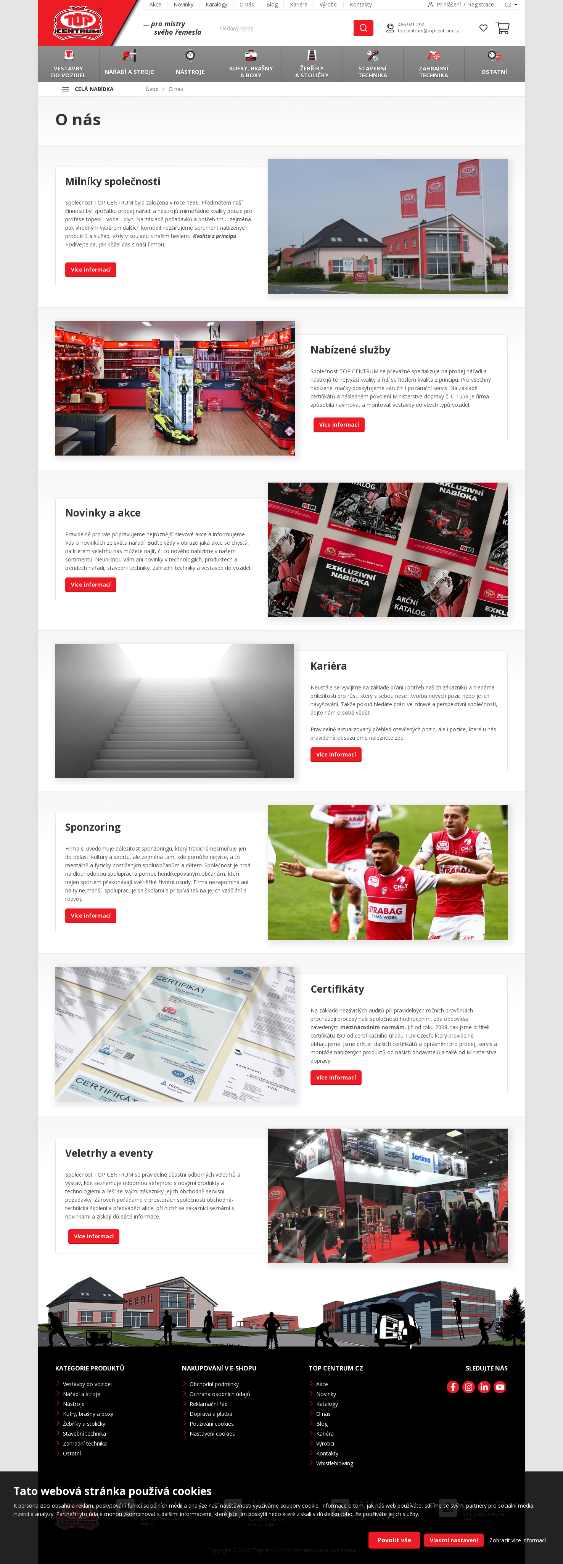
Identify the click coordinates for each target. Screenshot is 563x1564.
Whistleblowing (334, 1463)
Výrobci (329, 4)
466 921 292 (411, 25)
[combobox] (510, 4)
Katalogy (216, 4)
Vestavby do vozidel (87, 1384)
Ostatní (72, 1453)
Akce (155, 4)
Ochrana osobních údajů (220, 1394)
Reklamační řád (209, 1403)
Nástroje (74, 1403)
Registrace (481, 4)
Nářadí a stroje (81, 1394)
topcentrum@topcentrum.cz (428, 31)
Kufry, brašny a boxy (88, 1413)
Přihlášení (449, 4)
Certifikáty (337, 989)
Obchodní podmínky (214, 1384)
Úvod (152, 89)
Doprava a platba (211, 1413)
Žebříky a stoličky (84, 1423)
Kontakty (361, 4)
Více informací (91, 269)
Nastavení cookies (212, 1433)
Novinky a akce (103, 513)
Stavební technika (84, 1433)
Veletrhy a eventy (109, 1153)
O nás (247, 4)
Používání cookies (212, 1423)
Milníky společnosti (113, 181)
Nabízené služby (350, 350)
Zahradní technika (85, 1443)
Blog (272, 4)
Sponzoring (93, 827)
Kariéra (298, 4)
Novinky (183, 4)
